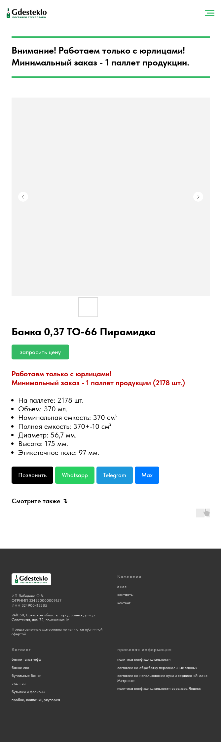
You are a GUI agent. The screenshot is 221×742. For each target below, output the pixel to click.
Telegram (114, 475)
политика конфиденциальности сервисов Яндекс (159, 688)
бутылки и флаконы (28, 691)
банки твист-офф (26, 659)
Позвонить (32, 475)
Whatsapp (75, 475)
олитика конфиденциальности (144, 659)
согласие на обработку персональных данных (157, 667)
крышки (18, 683)
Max (147, 475)
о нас (122, 586)
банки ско (20, 667)
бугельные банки (26, 675)
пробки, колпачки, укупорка (36, 699)
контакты (125, 594)
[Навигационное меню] (209, 13)
